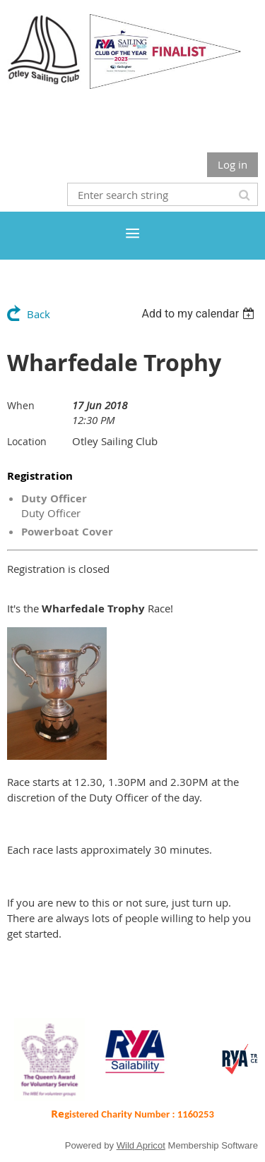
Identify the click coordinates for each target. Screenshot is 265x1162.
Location (27, 441)
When (21, 405)
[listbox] (199, 313)
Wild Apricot (141, 1145)
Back (38, 314)
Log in (232, 164)
